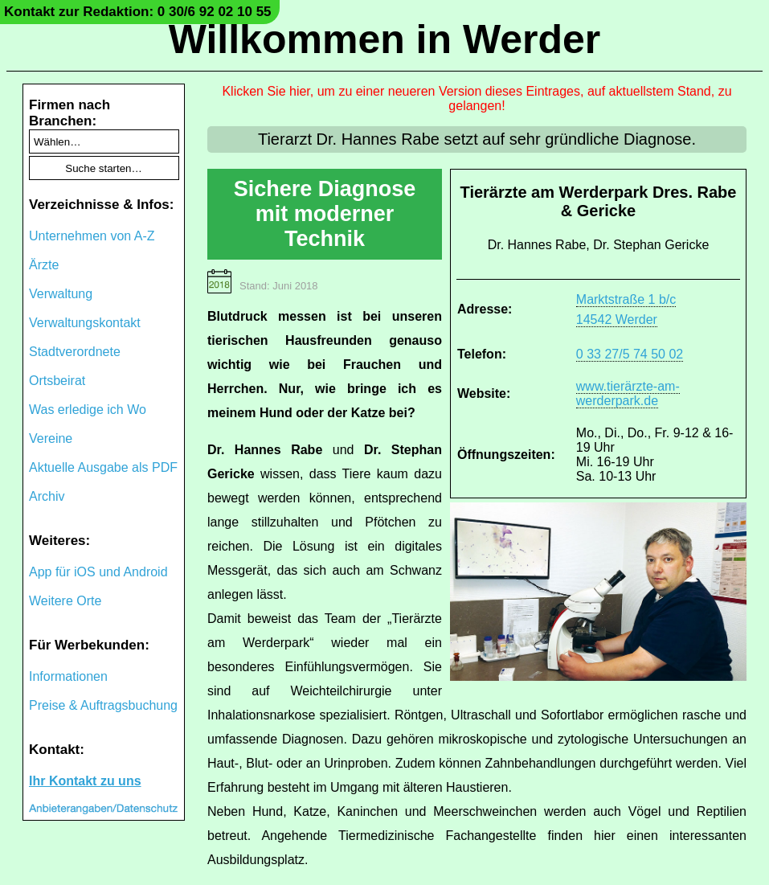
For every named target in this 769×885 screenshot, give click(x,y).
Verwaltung (60, 294)
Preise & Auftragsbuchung (103, 705)
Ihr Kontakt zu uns (85, 781)
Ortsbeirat (57, 380)
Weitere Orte (65, 601)
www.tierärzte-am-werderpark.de (628, 393)
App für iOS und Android (98, 572)
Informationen (68, 676)
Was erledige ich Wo (87, 409)
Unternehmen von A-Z (92, 236)
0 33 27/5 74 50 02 (629, 354)
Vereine (50, 438)
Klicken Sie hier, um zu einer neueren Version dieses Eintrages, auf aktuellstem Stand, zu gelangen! (476, 98)
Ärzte (44, 265)
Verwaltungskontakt (85, 323)
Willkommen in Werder (385, 39)
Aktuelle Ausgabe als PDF (103, 467)
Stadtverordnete (75, 352)
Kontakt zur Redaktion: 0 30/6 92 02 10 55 (138, 11)
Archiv (46, 496)
